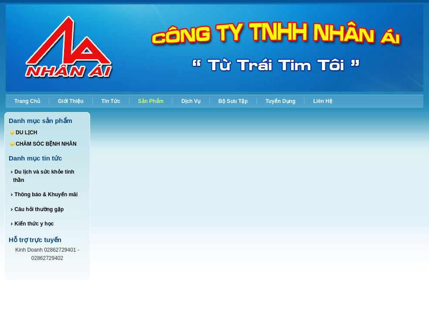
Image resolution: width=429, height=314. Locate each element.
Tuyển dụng (280, 101)
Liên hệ (322, 101)
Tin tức (110, 101)
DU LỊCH (26, 133)
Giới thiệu (71, 101)
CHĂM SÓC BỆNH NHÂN (46, 144)
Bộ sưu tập (233, 101)
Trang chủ (27, 101)
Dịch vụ (190, 101)
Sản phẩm (151, 101)
